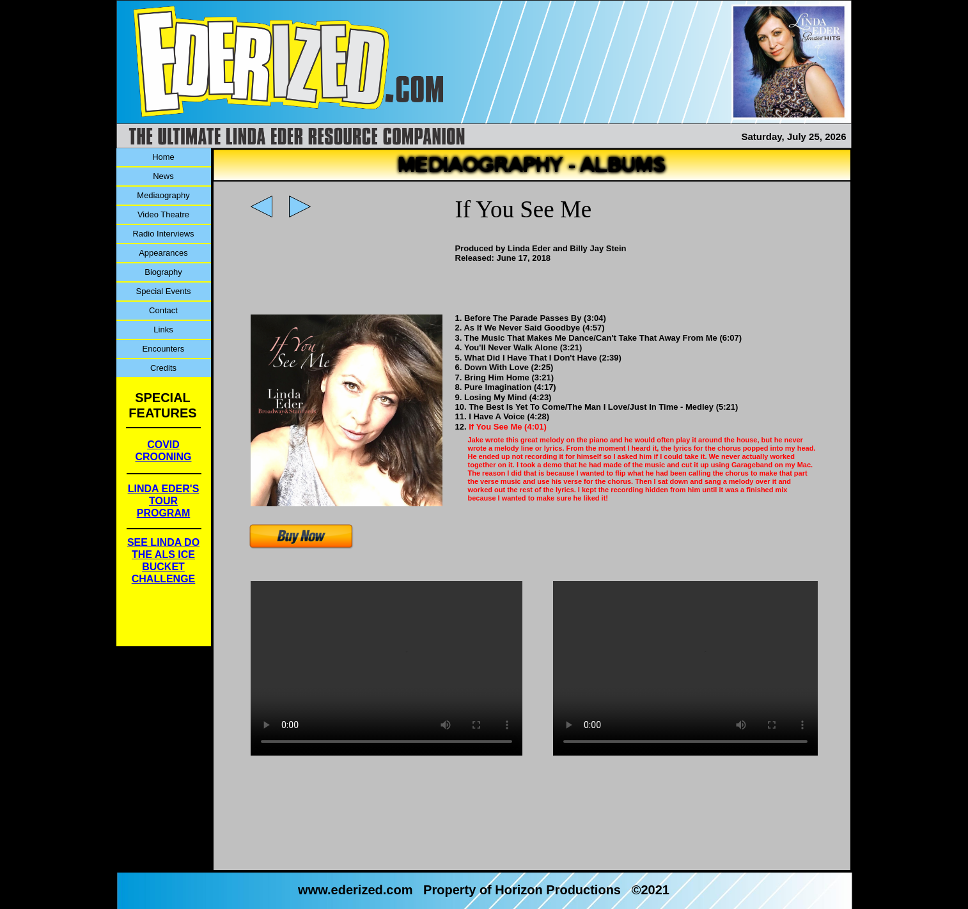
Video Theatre (163, 214)
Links (163, 329)
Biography (163, 272)
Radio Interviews (163, 233)
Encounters (164, 349)
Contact (163, 310)
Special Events (163, 291)
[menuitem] (163, 157)
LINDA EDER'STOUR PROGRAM (163, 500)
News (163, 176)
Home (163, 157)
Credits (163, 368)
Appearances (163, 253)
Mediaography (163, 195)
